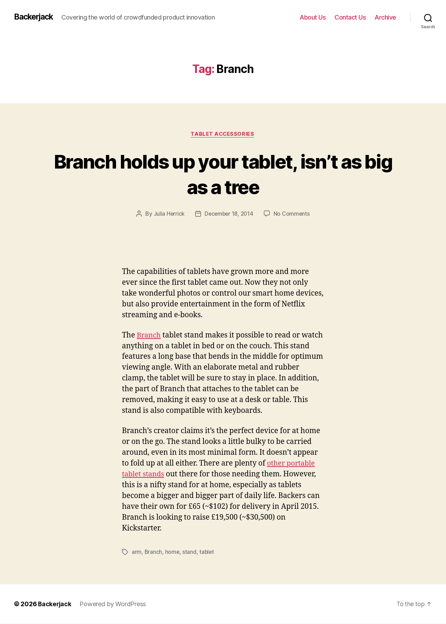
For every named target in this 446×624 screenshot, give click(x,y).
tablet (207, 552)
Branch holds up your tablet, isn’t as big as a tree (223, 174)
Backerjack (35, 17)
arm (136, 552)
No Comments (293, 214)
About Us (313, 17)
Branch (149, 335)
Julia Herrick (168, 214)
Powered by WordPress (113, 604)
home (173, 552)
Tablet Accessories (223, 134)
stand (190, 552)
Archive (385, 17)
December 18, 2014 (228, 214)
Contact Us (350, 17)
